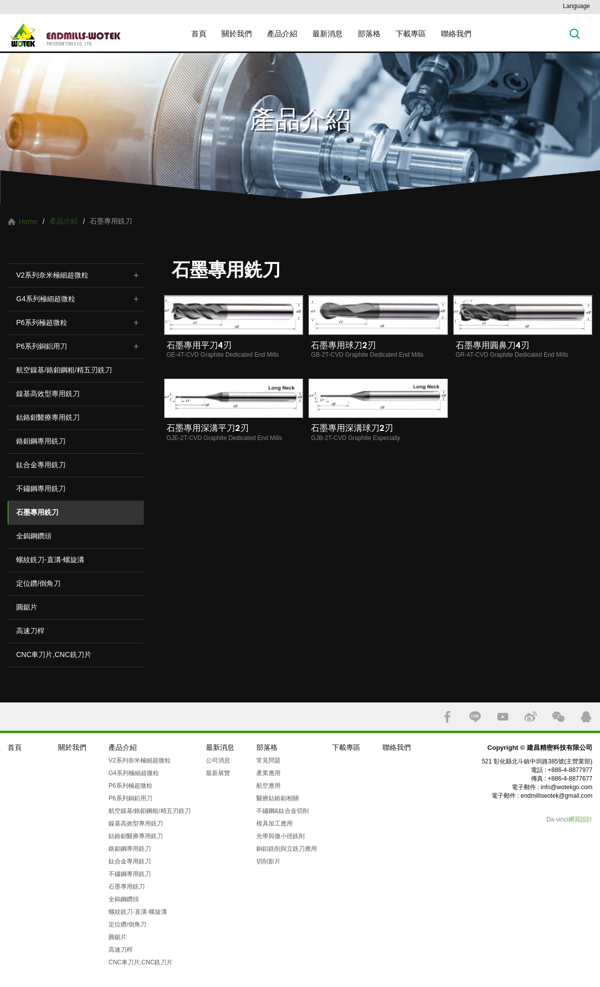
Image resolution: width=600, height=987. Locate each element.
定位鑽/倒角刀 (38, 583)
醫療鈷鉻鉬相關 (277, 798)
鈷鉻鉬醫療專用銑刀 (48, 417)
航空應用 (268, 785)
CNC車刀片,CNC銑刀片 (53, 654)
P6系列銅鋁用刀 (41, 346)
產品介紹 (282, 33)
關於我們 (237, 33)
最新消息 (327, 33)
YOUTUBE (503, 716)
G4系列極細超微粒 (45, 299)
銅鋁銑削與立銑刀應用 (286, 848)
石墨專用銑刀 (37, 512)
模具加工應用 (274, 823)
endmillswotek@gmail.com (556, 795)
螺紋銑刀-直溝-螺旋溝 (50, 560)
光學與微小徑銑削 (280, 836)
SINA (530, 716)
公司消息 (218, 760)
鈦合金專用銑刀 (41, 465)
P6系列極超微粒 (41, 322)
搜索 (575, 33)
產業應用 (268, 773)
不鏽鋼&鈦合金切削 (282, 810)
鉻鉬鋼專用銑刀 (41, 441)
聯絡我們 (456, 33)
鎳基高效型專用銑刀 (48, 394)
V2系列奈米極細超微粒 (52, 275)
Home (28, 221)
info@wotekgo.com (566, 787)
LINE (475, 716)
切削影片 (268, 861)
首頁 (198, 33)
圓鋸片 (26, 607)
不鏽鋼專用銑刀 (41, 488)
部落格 (369, 33)
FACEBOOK (447, 716)
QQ (586, 716)
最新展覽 (218, 773)
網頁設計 (580, 819)
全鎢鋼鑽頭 (33, 536)
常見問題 (268, 760)
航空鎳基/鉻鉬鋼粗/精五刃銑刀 (64, 370)
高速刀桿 (30, 631)
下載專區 (411, 33)
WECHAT (558, 716)
